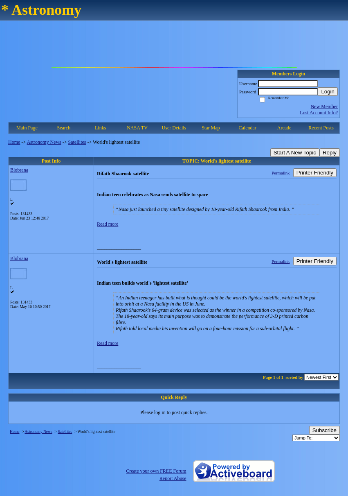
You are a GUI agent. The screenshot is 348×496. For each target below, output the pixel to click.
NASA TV (137, 128)
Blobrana (19, 170)
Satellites (77, 142)
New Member (324, 106)
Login (328, 91)
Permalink (281, 172)
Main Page (27, 128)
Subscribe (324, 430)
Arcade (284, 128)
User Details (174, 128)
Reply (330, 152)
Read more (107, 224)
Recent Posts (321, 128)
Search (63, 128)
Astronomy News (44, 142)
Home (14, 142)
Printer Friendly (314, 173)
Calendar (247, 128)
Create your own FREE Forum (156, 471)
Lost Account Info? (319, 113)
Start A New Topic (295, 152)
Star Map (211, 128)
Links (100, 128)
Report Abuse (172, 478)
